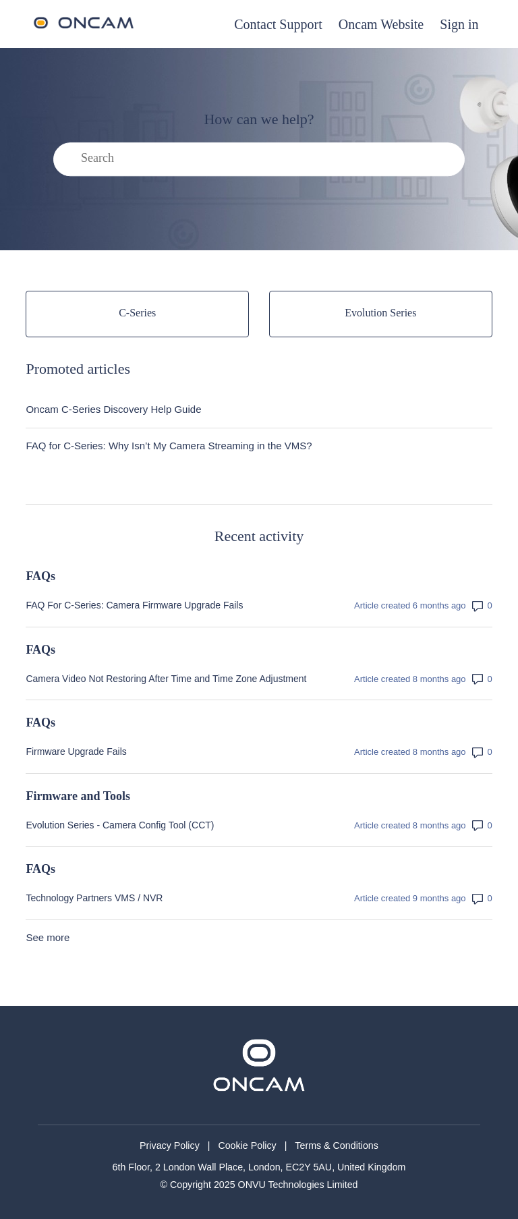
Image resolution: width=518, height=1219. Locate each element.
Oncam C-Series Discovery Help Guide (113, 409)
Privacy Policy (170, 1145)
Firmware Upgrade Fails (76, 751)
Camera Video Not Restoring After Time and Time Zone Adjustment (166, 678)
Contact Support (278, 24)
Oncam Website (381, 24)
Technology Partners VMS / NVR (94, 897)
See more (47, 937)
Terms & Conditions (336, 1145)
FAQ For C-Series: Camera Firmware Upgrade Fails (134, 605)
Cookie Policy (247, 1145)
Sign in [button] (459, 24)
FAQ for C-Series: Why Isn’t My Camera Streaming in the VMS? (169, 445)
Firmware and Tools (78, 796)
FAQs (40, 576)
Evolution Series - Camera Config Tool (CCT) (120, 825)
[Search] (259, 160)
